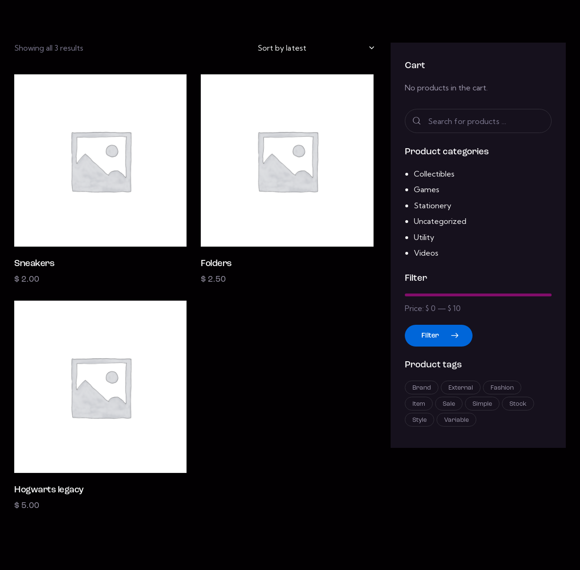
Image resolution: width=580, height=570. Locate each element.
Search (416, 121)
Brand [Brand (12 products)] (421, 388)
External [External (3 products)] (460, 388)
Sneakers (34, 263)
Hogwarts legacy (49, 490)
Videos (426, 253)
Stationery (432, 205)
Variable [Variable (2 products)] (456, 420)
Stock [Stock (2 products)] (517, 404)
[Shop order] (316, 48)
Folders (216, 263)
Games (426, 189)
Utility (424, 237)
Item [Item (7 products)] (418, 404)
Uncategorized (440, 221)
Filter (430, 335)
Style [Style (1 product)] (419, 420)
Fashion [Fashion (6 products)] (502, 388)
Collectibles (434, 173)
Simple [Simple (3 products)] (482, 404)
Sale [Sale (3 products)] (449, 404)
